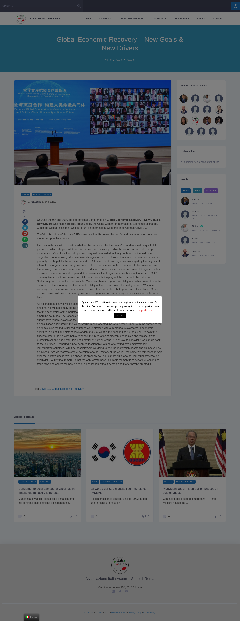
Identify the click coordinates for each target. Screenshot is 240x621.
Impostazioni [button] (145, 310)
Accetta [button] (120, 315)
